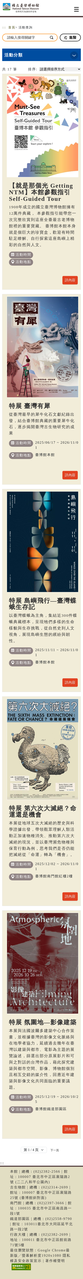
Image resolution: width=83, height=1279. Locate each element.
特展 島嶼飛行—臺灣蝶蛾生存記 (43, 604)
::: (4, 27)
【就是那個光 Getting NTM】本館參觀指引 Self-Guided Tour (41, 192)
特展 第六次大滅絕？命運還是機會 (43, 811)
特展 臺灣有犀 (29, 406)
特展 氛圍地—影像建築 (43, 1022)
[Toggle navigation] (76, 9)
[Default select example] (34, 1150)
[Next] (54, 1150)
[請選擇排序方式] (60, 69)
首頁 (11, 27)
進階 (70, 38)
